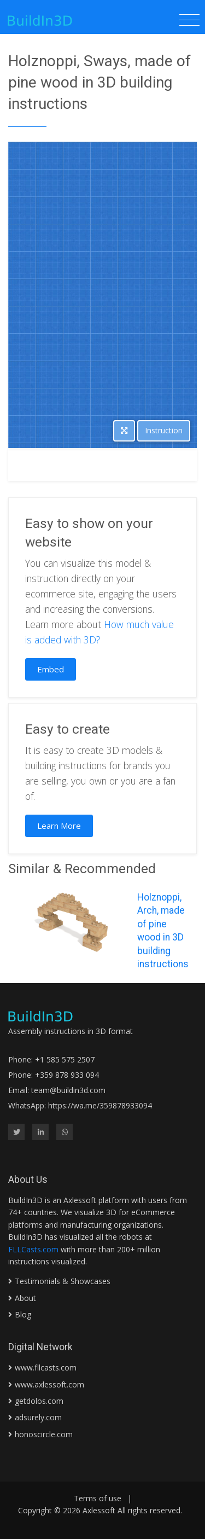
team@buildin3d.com (68, 1090)
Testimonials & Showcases (62, 1281)
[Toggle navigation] (189, 20)
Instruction (164, 430)
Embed (50, 669)
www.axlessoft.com (49, 1384)
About (25, 1298)
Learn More (59, 825)
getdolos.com (39, 1401)
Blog (23, 1314)
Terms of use (97, 1498)
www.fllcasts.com (46, 1367)
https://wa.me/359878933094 (100, 1105)
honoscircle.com (44, 1434)
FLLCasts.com (33, 1249)
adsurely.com (38, 1417)
